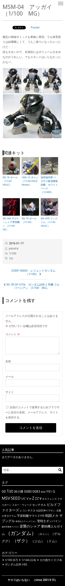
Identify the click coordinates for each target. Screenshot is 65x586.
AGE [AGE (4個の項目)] (43, 491)
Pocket (35, 27)
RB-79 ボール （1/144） (29, 220)
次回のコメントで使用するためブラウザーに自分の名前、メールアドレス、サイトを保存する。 (32, 412)
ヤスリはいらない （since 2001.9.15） (32, 580)
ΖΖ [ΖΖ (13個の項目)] (37, 498)
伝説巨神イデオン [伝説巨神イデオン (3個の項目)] (45, 510)
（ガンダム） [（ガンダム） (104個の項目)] (21, 533)
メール (9, 377)
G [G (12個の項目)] (54, 491)
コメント (12, 334)
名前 (8, 361)
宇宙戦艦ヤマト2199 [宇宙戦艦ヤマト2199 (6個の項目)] (31, 516)
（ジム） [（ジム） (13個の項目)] (38, 541)
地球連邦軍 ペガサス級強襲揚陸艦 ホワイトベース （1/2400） (49, 185)
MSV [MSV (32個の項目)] (6, 498)
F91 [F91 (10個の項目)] (49, 491)
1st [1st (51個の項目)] (10, 491)
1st (11, 258)
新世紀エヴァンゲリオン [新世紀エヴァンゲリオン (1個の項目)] (26, 521)
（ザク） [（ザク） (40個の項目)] (21, 541)
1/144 (25, 560)
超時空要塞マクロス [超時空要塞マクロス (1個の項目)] (10, 527)
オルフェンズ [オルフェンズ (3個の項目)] (49, 498)
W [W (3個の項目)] (30, 498)
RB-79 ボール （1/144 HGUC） (10, 181)
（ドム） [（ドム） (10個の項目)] (51, 541)
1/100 (12, 253)
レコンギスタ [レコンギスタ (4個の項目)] (27, 510)
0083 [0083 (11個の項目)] (36, 491)
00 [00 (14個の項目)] (4, 491)
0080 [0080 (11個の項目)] (28, 491)
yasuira (13, 248)
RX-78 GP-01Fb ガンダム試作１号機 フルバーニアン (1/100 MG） (32, 286)
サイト (9, 392)
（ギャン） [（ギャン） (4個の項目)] (43, 534)
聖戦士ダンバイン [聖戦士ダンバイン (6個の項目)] (49, 521)
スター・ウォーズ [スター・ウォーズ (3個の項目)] (22, 504)
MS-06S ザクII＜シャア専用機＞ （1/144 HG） (11, 224)
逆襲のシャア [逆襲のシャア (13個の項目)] (30, 526)
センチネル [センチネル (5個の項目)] (39, 505)
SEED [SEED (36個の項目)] (16, 498)
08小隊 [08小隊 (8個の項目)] (18, 491)
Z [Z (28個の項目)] (33, 498)
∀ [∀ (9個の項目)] (40, 498)
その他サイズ (48, 560)
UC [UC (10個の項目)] (23, 498)
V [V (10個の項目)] (27, 498)
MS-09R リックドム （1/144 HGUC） (49, 222)
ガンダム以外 (13, 564)
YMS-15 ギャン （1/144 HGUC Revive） (30, 181)
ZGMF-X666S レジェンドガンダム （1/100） (34, 272)
